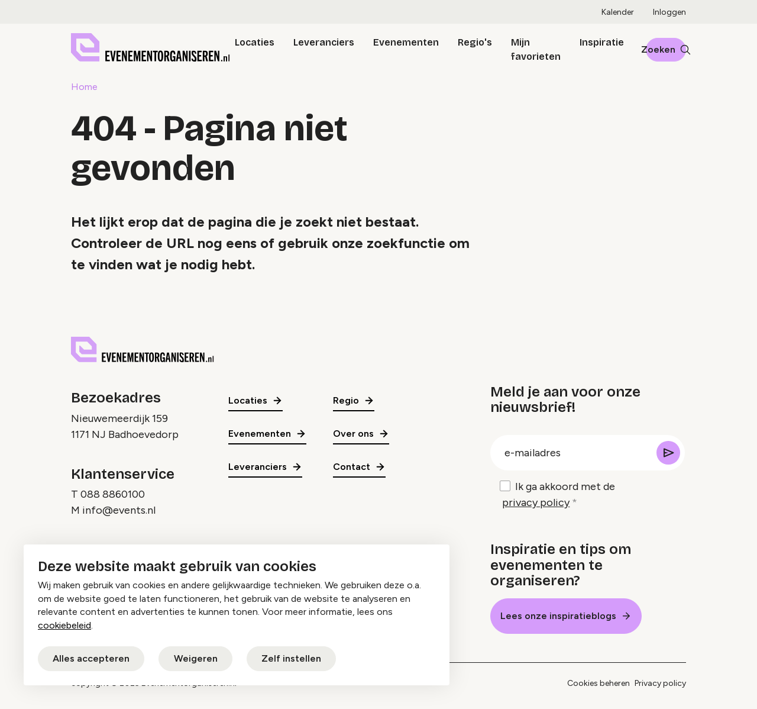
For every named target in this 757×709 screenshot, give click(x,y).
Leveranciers (323, 42)
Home (84, 86)
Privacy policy (660, 683)
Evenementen (406, 42)
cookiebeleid (64, 625)
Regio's (475, 42)
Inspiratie (602, 42)
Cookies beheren (598, 683)
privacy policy (536, 502)
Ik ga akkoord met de (558, 495)
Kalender (617, 12)
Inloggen (669, 12)
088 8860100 (112, 494)
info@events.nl (119, 510)
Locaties (254, 42)
